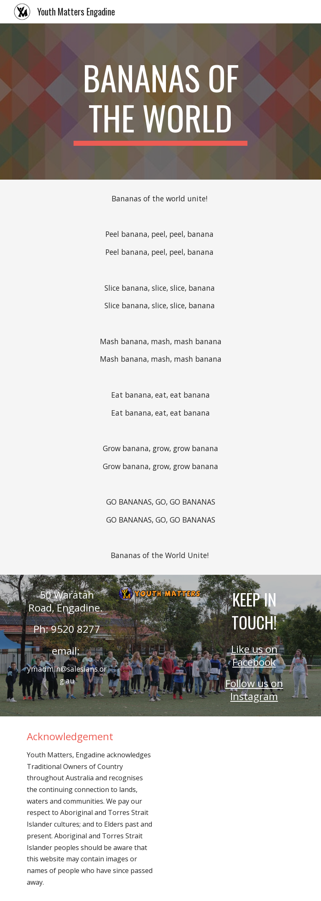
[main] (160, 101)
